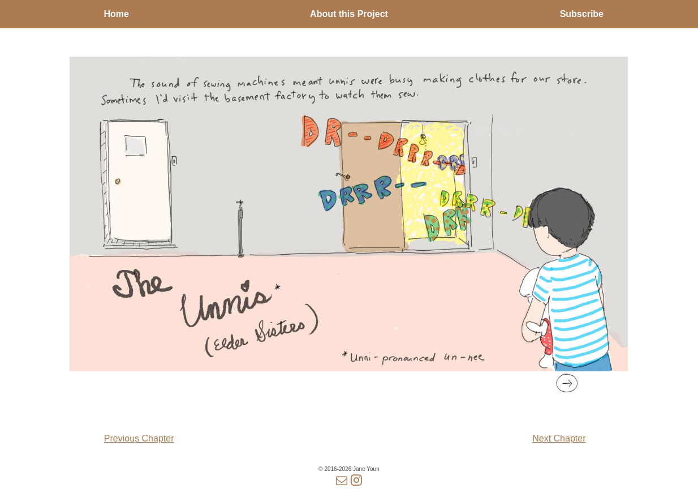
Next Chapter (558, 438)
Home (116, 14)
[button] (567, 383)
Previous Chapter (139, 438)
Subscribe (582, 14)
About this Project (349, 14)
